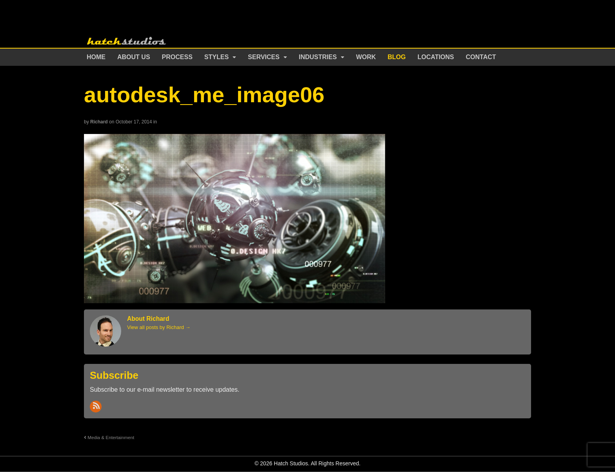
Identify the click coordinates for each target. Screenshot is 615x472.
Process (177, 57)
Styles (216, 57)
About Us (133, 57)
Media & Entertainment (109, 437)
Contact (481, 57)
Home (96, 57)
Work (366, 57)
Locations (436, 57)
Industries (318, 57)
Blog (397, 57)
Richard (99, 122)
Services (264, 57)
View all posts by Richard (159, 327)
